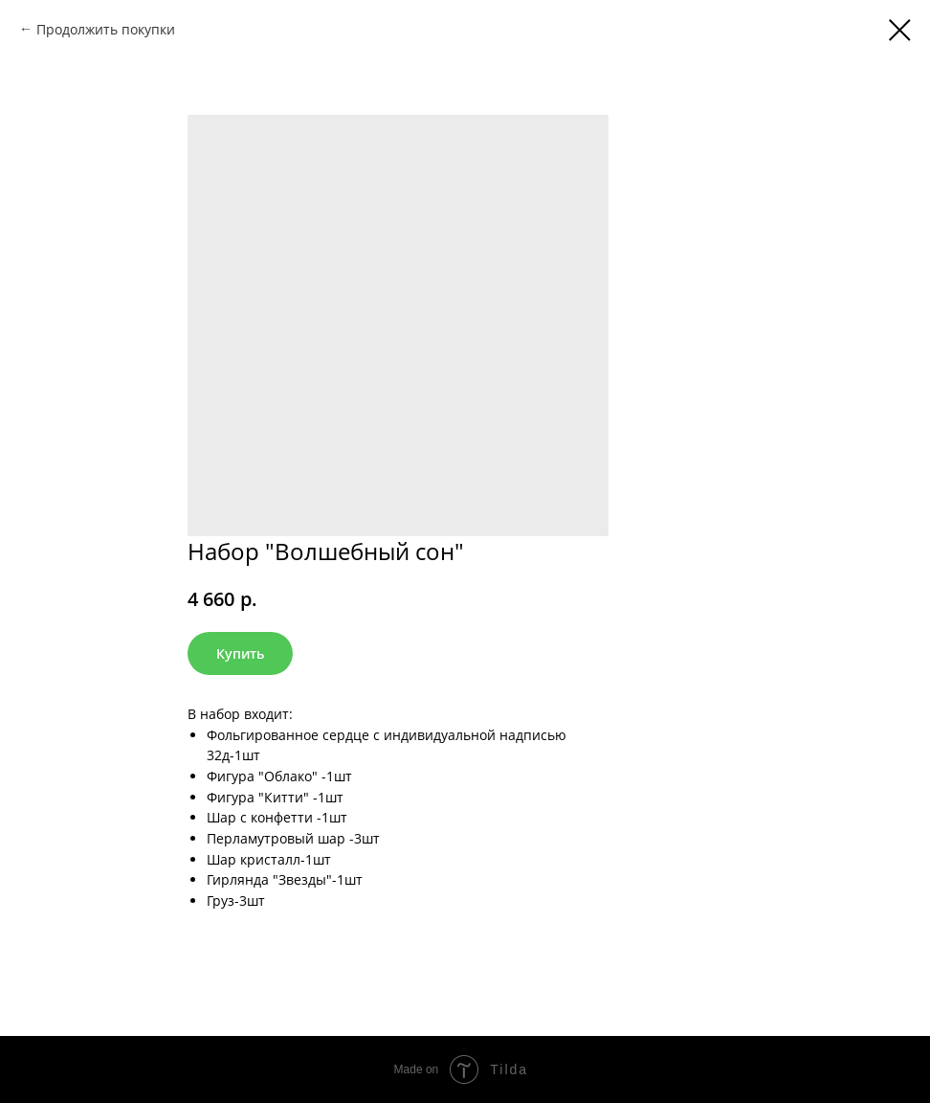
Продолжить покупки (105, 29)
